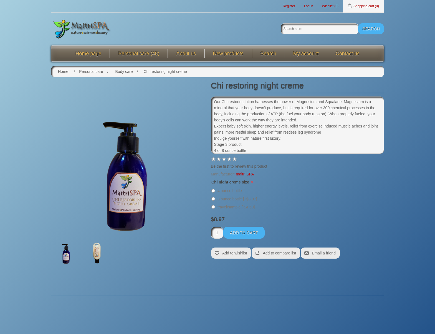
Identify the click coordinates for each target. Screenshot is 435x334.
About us (186, 53)
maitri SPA (245, 174)
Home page (88, 53)
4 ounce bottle (230, 190)
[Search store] (319, 28)
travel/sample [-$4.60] (236, 207)
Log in (308, 6)
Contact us (348, 53)
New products (228, 53)
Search (268, 53)
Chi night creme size (230, 182)
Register (289, 6)
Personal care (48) (138, 53)
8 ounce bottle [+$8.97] (237, 199)
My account (306, 53)
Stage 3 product (228, 144)
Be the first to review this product (239, 166)
